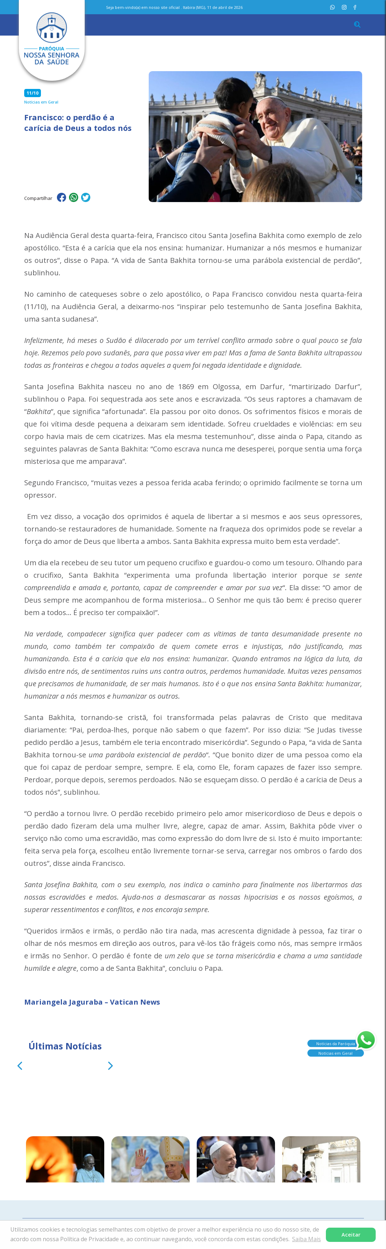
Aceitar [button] (351, 1234)
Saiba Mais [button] (306, 1239)
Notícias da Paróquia (335, 1041)
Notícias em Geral (335, 1050)
